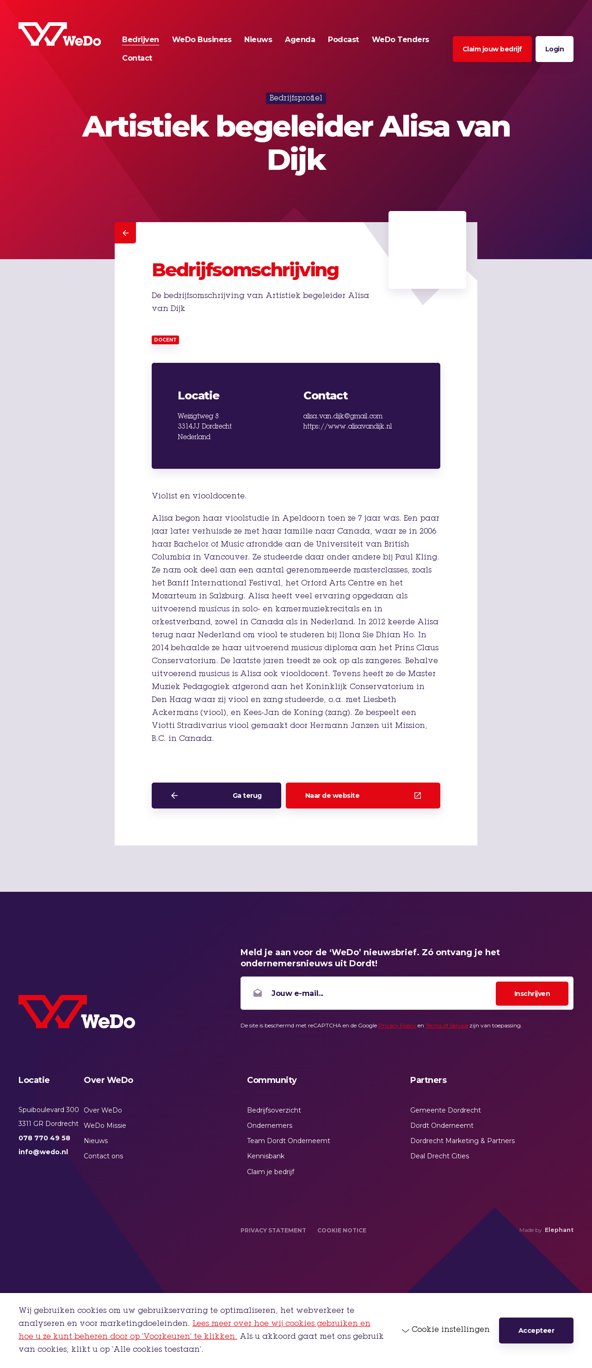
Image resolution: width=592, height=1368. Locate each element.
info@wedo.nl (43, 1152)
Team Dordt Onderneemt (288, 1141)
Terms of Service (447, 1025)
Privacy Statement (273, 1230)
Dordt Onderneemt (442, 1125)
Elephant (559, 1229)
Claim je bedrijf (270, 1172)
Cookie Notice (341, 1230)
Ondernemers (269, 1125)
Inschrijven (532, 993)
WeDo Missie (105, 1125)
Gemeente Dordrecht (445, 1110)
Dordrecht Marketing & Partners (462, 1141)
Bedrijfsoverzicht (274, 1110)
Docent (165, 340)
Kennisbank (265, 1156)
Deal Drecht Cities (439, 1156)
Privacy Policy (397, 1025)
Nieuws (96, 1141)
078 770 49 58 (44, 1138)
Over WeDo (103, 1110)
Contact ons (103, 1156)
